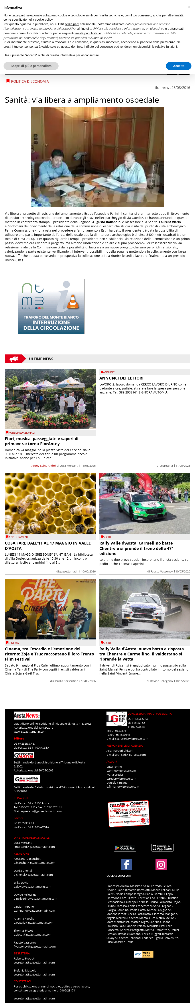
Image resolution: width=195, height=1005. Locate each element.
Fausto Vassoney (161, 571)
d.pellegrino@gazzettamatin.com (35, 899)
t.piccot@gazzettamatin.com (32, 934)
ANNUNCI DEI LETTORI (121, 378)
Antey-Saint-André (44, 466)
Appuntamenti (19, 537)
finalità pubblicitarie (88, 33)
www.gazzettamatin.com (30, 732)
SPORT (107, 537)
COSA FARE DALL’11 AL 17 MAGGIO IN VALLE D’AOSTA (48, 545)
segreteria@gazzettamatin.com (41, 811)
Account (111, 761)
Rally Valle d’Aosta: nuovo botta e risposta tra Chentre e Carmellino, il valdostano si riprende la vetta (141, 654)
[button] (189, 7)
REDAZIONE (21, 798)
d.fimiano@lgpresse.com (122, 787)
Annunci (109, 372)
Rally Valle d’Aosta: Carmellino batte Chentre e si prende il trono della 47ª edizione (136, 548)
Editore (19, 738)
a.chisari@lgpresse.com (130, 755)
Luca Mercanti (69, 466)
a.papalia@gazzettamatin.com (33, 922)
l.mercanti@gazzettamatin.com (34, 847)
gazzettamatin (68, 571)
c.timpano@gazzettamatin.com (34, 911)
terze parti (72, 24)
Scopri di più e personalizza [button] (31, 66)
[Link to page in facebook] (126, 864)
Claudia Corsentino (65, 681)
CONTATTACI (22, 981)
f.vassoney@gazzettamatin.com (35, 946)
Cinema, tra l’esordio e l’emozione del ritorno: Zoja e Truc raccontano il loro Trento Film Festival (49, 654)
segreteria (166, 466)
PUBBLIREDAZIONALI (22, 433)
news (166, 87)
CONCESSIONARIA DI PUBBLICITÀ (150, 714)
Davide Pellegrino (161, 681)
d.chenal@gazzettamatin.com (33, 875)
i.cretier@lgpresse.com (121, 779)
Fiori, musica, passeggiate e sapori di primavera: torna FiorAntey (42, 441)
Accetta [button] (178, 66)
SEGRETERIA (22, 953)
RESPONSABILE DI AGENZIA (124, 745)
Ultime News (41, 358)
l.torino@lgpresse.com (121, 771)
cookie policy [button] (44, 19)
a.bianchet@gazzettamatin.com (34, 863)
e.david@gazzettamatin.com (32, 887)
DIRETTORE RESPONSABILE (31, 838)
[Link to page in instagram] (161, 868)
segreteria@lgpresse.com (131, 739)
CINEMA (14, 643)
